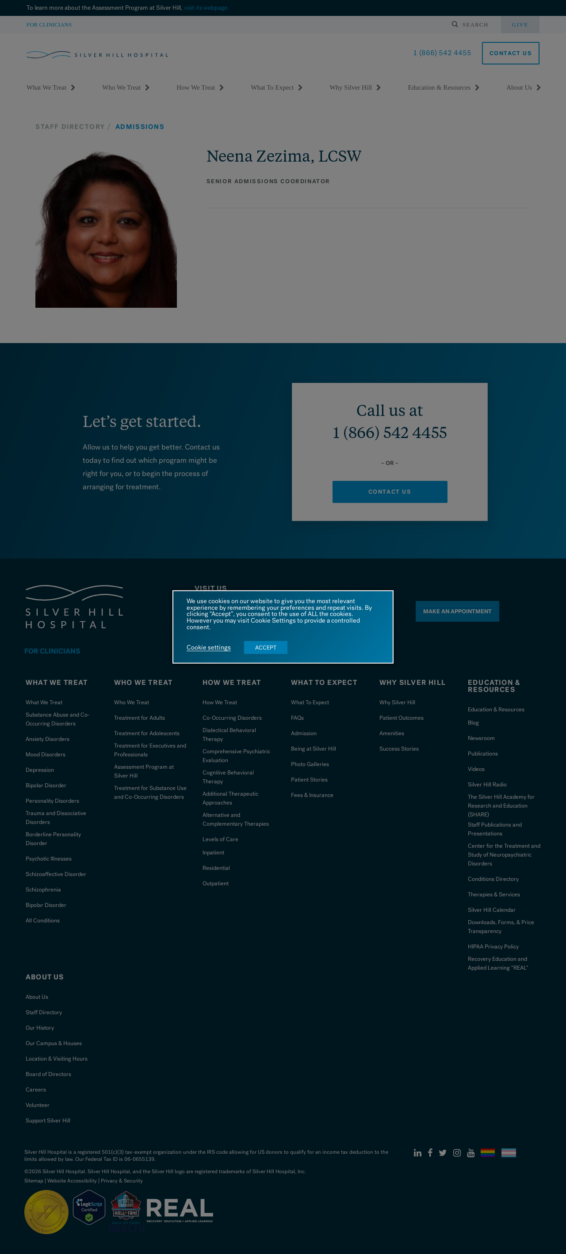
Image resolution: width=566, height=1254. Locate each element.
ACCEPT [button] (265, 647)
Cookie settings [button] (209, 647)
